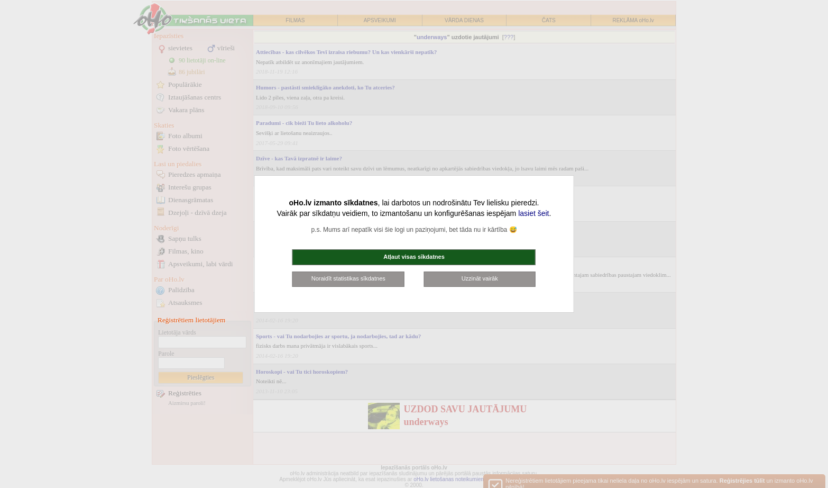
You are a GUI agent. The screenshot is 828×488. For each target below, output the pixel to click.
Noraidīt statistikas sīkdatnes (348, 278)
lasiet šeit (533, 213)
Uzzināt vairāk (480, 278)
